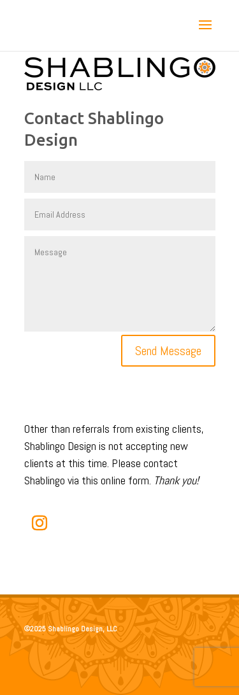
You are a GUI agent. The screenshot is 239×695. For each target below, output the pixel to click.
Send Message (168, 350)
